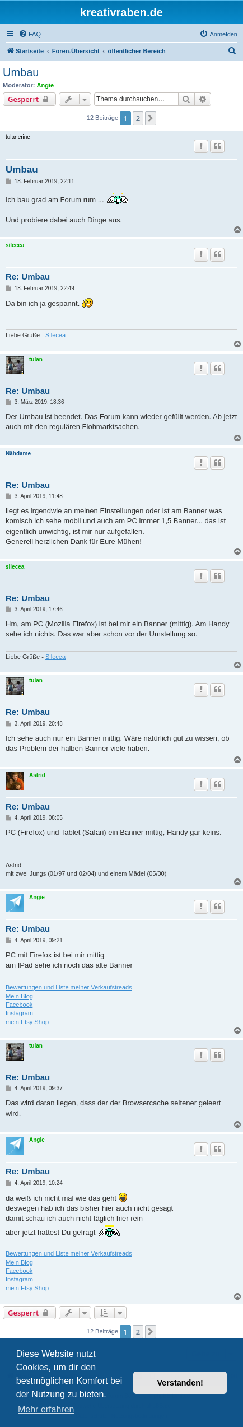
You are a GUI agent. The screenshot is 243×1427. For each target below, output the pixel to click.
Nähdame (18, 453)
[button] (150, 118)
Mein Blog (19, 996)
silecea (15, 245)
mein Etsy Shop (27, 1022)
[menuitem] (29, 34)
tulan (36, 359)
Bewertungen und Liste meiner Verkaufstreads (69, 987)
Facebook (19, 1004)
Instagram (19, 1013)
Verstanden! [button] (180, 1382)
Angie (45, 85)
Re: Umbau (28, 276)
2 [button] (138, 118)
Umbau (21, 72)
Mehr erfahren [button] (46, 1409)
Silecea (55, 335)
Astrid (37, 775)
